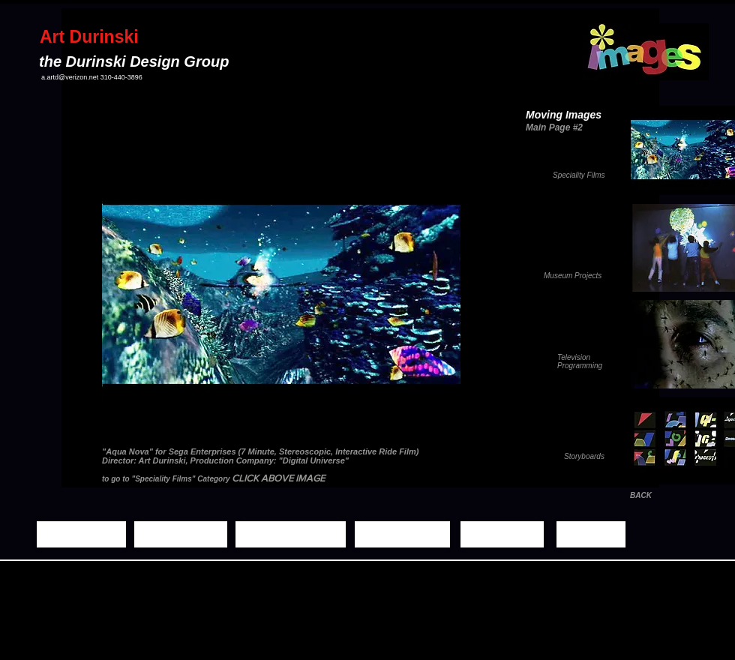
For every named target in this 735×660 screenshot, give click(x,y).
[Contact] (591, 534)
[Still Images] (180, 534)
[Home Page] (81, 534)
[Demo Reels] (402, 534)
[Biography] (502, 534)
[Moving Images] (291, 534)
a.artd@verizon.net (69, 77)
